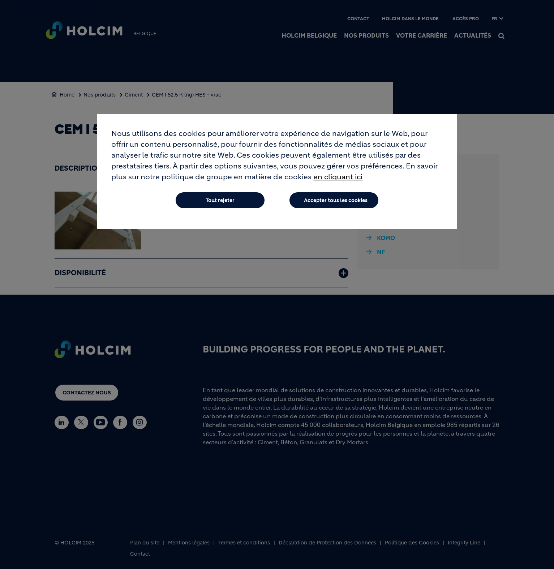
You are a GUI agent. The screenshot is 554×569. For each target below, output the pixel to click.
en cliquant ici (337, 176)
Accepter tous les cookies (336, 200)
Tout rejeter (220, 200)
